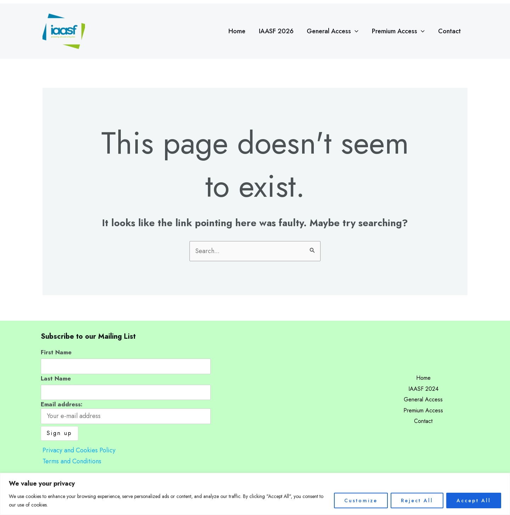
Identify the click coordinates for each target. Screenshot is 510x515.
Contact (449, 31)
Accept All (474, 500)
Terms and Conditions (71, 461)
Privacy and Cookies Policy (78, 450)
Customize (361, 500)
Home (239, 31)
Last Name (56, 378)
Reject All (417, 500)
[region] (255, 494)
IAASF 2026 (278, 31)
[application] (356, 31)
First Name (56, 352)
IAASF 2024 (423, 389)
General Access (334, 31)
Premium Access (399, 31)
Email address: (126, 412)
